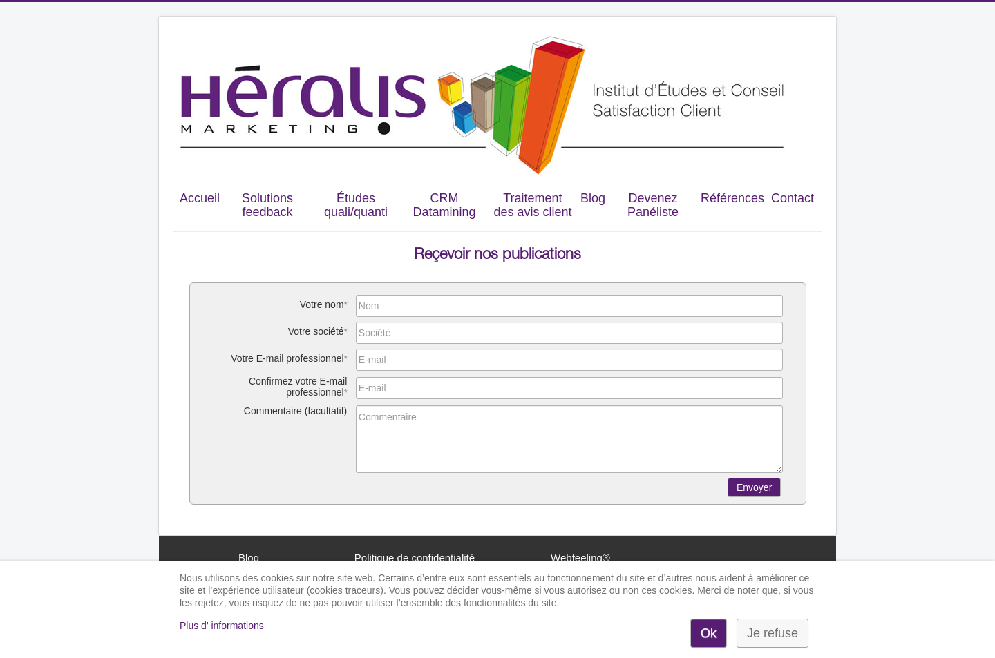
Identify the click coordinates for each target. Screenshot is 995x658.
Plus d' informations (222, 625)
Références (732, 198)
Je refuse (772, 633)
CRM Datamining (444, 205)
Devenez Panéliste (653, 205)
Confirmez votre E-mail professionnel (298, 387)
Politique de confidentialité (414, 557)
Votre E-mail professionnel (287, 358)
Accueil (200, 198)
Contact (792, 198)
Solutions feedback (267, 205)
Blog (592, 198)
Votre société (316, 331)
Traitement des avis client (532, 205)
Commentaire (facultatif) (295, 410)
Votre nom (322, 304)
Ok (709, 633)
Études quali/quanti (356, 205)
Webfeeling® (580, 557)
